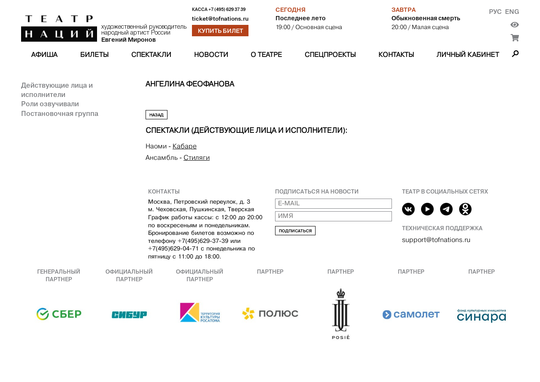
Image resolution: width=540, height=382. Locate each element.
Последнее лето (300, 18)
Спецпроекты (330, 55)
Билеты (94, 55)
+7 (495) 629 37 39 (227, 9)
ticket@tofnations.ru (220, 18)
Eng (512, 12)
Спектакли (151, 55)
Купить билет (220, 31)
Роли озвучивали (50, 104)
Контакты (396, 55)
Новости (211, 55)
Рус (495, 12)
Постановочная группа (59, 113)
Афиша (44, 55)
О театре (266, 55)
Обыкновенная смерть (426, 18)
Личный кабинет (468, 55)
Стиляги (197, 157)
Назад (156, 115)
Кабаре (185, 146)
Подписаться (295, 231)
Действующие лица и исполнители (57, 90)
